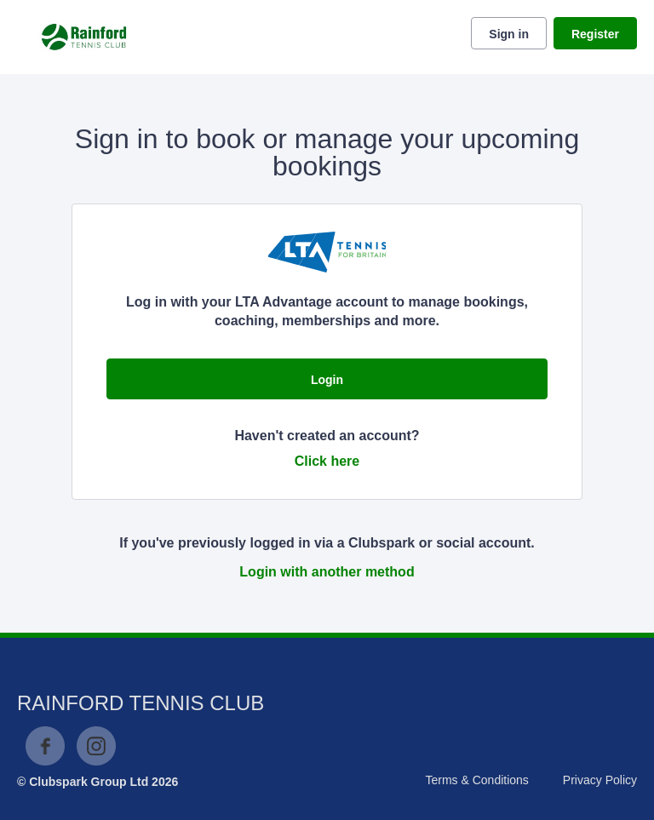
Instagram (96, 746)
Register (595, 34)
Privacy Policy (600, 780)
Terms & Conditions (476, 780)
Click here (327, 461)
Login (327, 380)
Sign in (509, 34)
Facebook (45, 746)
